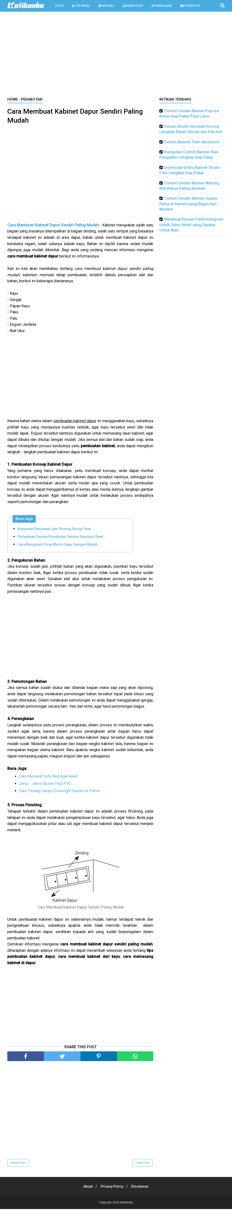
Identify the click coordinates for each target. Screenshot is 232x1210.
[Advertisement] (116, 56)
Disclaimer (141, 1187)
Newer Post (18, 1164)
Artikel (106, 6)
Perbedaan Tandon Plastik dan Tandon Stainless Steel (60, 538)
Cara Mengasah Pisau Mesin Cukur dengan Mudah (57, 545)
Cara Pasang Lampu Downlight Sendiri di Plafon (59, 792)
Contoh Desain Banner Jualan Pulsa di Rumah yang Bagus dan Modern (188, 204)
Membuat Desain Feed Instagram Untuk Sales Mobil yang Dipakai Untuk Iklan (191, 224)
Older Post (142, 1164)
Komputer (133, 6)
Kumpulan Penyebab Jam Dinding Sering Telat (54, 530)
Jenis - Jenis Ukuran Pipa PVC (45, 784)
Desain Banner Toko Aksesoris (191, 142)
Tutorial (81, 6)
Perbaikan (161, 6)
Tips (59, 6)
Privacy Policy (112, 1187)
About (86, 1187)
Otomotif (190, 6)
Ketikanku (126, 1203)
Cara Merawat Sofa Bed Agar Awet (48, 777)
